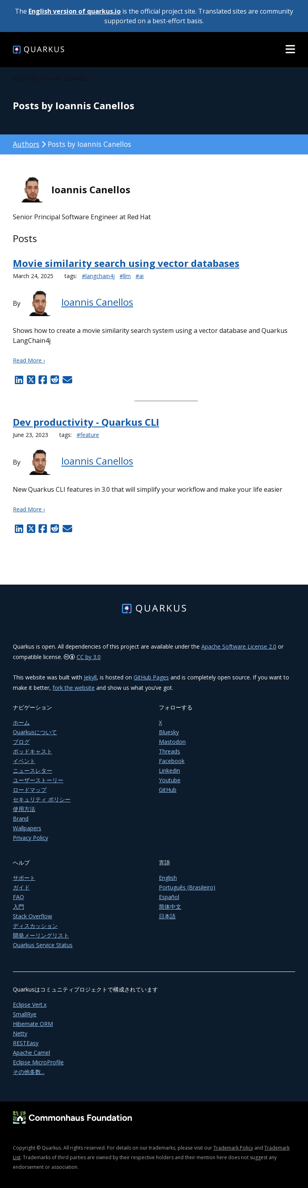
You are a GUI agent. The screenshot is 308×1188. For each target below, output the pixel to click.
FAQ (18, 897)
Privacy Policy (30, 837)
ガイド (21, 887)
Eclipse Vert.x (30, 1004)
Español (169, 897)
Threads (169, 751)
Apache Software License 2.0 (238, 646)
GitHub (167, 789)
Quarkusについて (35, 732)
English (168, 877)
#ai (140, 276)
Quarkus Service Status (43, 945)
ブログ (21, 741)
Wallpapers (27, 828)
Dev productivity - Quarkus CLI (86, 422)
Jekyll (90, 677)
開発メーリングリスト (41, 935)
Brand (20, 818)
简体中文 (170, 906)
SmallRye (24, 1014)
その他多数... (29, 1072)
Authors (26, 144)
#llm (125, 276)
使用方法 (24, 809)
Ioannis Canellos (97, 302)
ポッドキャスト (32, 751)
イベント (24, 761)
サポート (24, 877)
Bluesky (169, 732)
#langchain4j (98, 276)
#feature (88, 435)
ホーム (21, 722)
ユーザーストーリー (38, 780)
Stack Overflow (32, 916)
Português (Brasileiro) (187, 887)
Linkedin (169, 770)
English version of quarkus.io (74, 11)
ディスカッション (35, 926)
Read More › (29, 360)
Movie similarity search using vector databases (126, 263)
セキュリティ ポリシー (42, 799)
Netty (20, 1033)
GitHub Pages (151, 677)
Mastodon (172, 741)
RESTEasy (25, 1043)
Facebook (171, 761)
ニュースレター (32, 770)
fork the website (74, 687)
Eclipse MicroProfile (38, 1062)
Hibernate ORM (33, 1024)
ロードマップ (30, 789)
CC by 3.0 (89, 657)
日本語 (167, 916)
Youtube (169, 780)
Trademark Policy (233, 1147)
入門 (18, 906)
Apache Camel (31, 1052)
